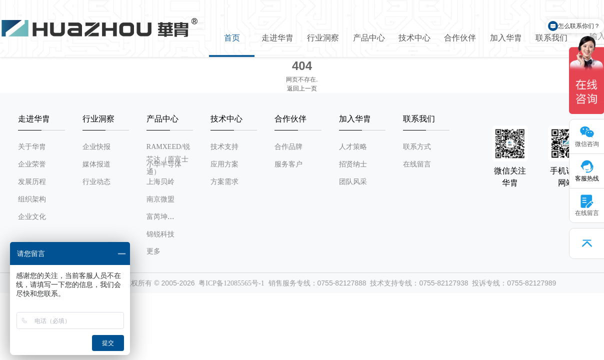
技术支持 (224, 146)
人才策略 (353, 146)
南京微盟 (160, 199)
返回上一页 (302, 88)
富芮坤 (157, 216)
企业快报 (96, 146)
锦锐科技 (160, 234)
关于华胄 (32, 146)
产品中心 (369, 38)
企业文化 (32, 216)
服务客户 (288, 164)
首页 (232, 38)
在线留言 (417, 164)
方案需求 (224, 182)
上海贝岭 (160, 182)
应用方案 (224, 164)
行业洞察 (323, 38)
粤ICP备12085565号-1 (231, 283)
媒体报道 (96, 164)
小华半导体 (164, 164)
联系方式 (417, 146)
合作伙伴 (460, 38)
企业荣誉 (32, 164)
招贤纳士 (353, 164)
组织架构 (32, 199)
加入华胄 (506, 38)
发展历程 (32, 182)
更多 (153, 251)
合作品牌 (288, 146)
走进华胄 (278, 38)
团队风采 (353, 182)
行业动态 (96, 182)
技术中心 (414, 38)
